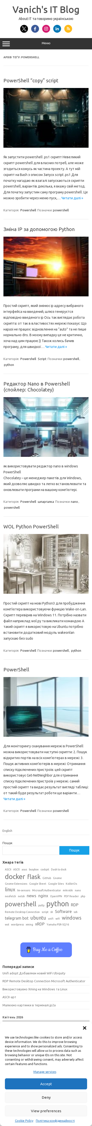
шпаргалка (46, 501)
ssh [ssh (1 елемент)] (76, 911)
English (7, 830)
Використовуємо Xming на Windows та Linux (34, 989)
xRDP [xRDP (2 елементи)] (40, 924)
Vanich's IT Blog (46, 9)
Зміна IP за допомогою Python (39, 229)
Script (42, 359)
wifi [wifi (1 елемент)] (57, 918)
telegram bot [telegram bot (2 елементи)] (16, 918)
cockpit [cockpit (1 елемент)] (44, 869)
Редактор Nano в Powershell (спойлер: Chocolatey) (36, 386)
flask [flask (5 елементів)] (33, 876)
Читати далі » (72, 198)
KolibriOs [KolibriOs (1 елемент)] (71, 883)
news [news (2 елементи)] (31, 896)
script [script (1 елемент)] (45, 911)
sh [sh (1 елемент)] (51, 911)
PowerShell (16, 669)
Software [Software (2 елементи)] (63, 911)
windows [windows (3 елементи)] (71, 918)
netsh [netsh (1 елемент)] (21, 896)
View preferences (46, 1111)
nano (74, 501)
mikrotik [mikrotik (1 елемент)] (68, 890)
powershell (61, 210)
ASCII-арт (9, 997)
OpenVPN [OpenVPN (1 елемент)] (56, 896)
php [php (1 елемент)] (83, 896)
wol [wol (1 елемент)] (7, 924)
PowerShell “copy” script (30, 80)
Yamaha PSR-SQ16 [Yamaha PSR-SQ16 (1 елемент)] (58, 924)
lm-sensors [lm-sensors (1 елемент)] (23, 890)
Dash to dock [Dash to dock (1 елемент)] (58, 869)
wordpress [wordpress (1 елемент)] (17, 924)
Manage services (44, 1071)
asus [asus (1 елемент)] (24, 869)
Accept (46, 1084)
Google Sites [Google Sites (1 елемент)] (56, 883)
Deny (46, 1097)
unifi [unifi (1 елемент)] (50, 918)
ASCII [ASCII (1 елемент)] (8, 869)
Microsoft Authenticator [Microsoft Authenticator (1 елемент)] (46, 890)
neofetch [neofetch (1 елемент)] (10, 896)
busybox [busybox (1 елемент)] (34, 869)
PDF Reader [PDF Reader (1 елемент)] (71, 896)
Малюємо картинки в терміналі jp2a (29, 1005)
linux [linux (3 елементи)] (10, 889)
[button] (84, 1027)
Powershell (28, 210)
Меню (46, 43)
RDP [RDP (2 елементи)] (75, 905)
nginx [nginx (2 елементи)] (43, 896)
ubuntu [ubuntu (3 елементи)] (38, 918)
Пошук (7, 843)
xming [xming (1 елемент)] (29, 924)
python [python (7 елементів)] (57, 904)
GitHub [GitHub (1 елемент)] (46, 878)
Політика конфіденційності (55, 1120)
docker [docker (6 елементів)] (15, 876)
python (9, 364)
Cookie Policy (24, 1120)
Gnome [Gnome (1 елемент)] (57, 878)
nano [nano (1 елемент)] (78, 890)
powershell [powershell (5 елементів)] (20, 904)
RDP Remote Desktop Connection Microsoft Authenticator (43, 981)
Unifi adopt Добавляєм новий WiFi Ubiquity (33, 973)
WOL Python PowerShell (31, 526)
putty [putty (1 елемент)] (41, 905)
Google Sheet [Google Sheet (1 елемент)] (37, 883)
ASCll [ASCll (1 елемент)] (16, 869)
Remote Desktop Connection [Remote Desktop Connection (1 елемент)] (22, 911)
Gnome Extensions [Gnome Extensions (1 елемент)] (16, 883)
